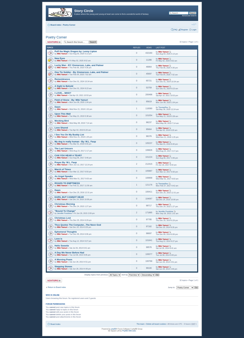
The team (140, 324)
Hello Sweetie (62, 245)
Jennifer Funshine (64, 213)
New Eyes (60, 58)
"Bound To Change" (65, 211)
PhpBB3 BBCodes (129, 331)
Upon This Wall (63, 114)
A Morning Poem (63, 259)
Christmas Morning (65, 204)
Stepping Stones (63, 266)
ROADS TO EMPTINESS (67, 183)
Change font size (193, 24)
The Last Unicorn (64, 148)
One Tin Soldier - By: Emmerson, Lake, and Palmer (81, 72)
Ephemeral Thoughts (66, 232)
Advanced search (189, 16)
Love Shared (61, 127)
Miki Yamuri (62, 54)
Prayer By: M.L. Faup (66, 162)
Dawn (57, 107)
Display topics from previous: (102, 275)
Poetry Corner (69, 25)
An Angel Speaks (64, 176)
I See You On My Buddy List (69, 134)
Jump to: (171, 287)
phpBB (113, 329)
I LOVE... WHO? (63, 93)
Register (184, 30)
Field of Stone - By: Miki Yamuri (71, 100)
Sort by (131, 275)
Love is (58, 238)
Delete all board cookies (156, 324)
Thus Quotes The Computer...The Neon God (78, 225)
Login (194, 30)
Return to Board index (57, 287)
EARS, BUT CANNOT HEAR (69, 197)
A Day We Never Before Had (69, 252)
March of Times (63, 169)
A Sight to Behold (64, 86)
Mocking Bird (62, 120)
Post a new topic (54, 42)
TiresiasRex (163, 107)
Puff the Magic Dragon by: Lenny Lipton (76, 51)
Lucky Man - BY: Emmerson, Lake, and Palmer (79, 65)
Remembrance (62, 79)
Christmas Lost (63, 218)
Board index (55, 25)
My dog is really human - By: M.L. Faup (75, 141)
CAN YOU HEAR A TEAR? (68, 155)
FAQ (175, 30)
